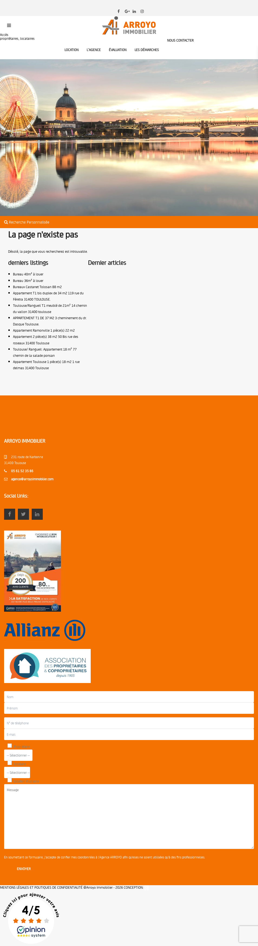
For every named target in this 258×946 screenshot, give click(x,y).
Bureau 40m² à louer (28, 274)
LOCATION (71, 49)
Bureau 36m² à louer (28, 280)
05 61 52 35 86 (22, 470)
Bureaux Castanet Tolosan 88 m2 (37, 286)
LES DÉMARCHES (147, 49)
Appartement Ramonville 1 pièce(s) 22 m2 (44, 330)
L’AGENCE (94, 49)
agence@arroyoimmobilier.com (32, 479)
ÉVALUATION (117, 49)
